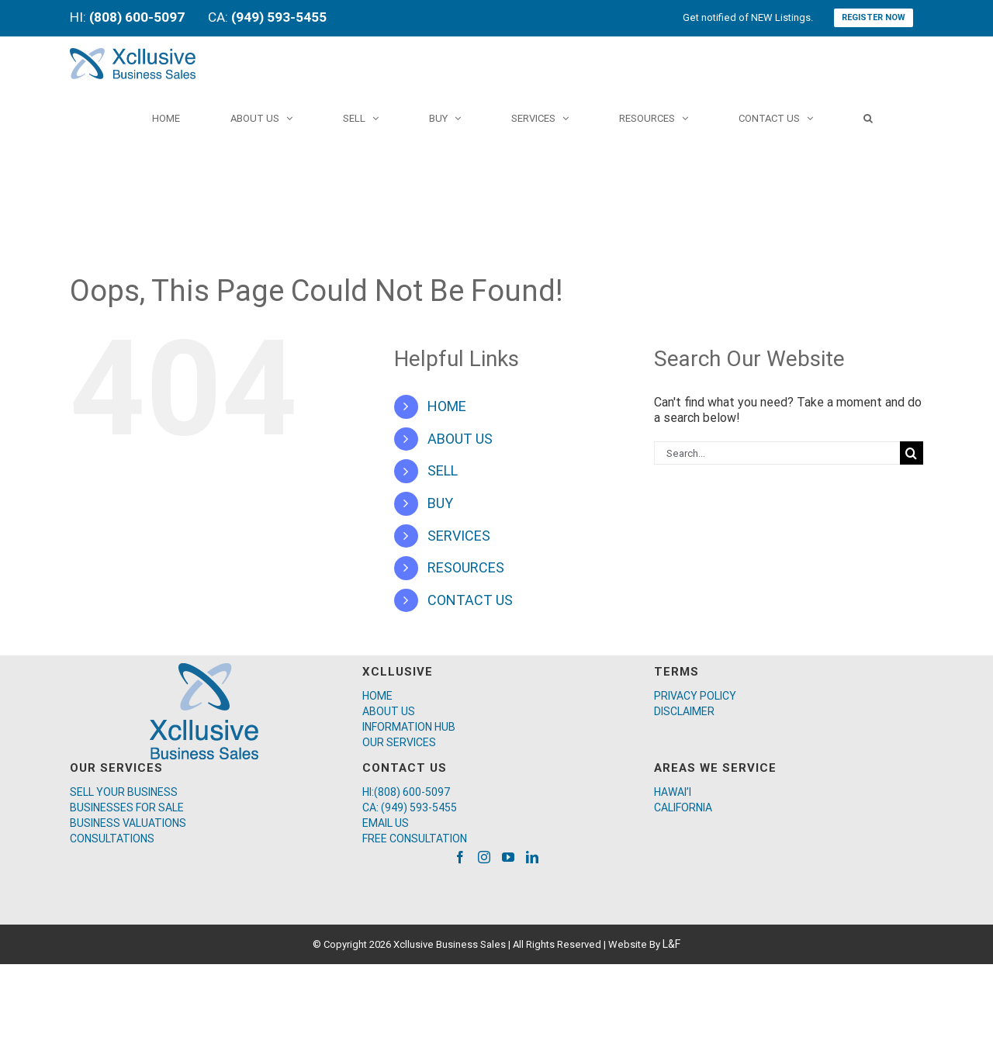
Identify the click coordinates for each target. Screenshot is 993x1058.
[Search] (868, 118)
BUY (440, 503)
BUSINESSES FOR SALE (127, 807)
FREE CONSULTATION (414, 838)
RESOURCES (465, 567)
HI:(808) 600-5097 (406, 792)
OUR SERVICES (399, 742)
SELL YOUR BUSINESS (124, 792)
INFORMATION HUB (408, 727)
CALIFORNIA (683, 807)
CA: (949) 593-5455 (409, 807)
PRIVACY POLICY (695, 696)
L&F (671, 944)
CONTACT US (470, 600)
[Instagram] (484, 857)
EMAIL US (385, 823)
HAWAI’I (672, 792)
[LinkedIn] (532, 857)
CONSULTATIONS (112, 838)
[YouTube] (508, 857)
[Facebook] (460, 857)
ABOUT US (460, 438)
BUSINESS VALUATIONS (128, 823)
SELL (442, 470)
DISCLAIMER (684, 711)
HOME (446, 406)
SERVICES (458, 535)
